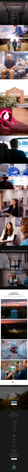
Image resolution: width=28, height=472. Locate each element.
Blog (14, 444)
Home (14, 437)
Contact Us (14, 446)
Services (14, 439)
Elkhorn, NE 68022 (14, 456)
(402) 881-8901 (14, 452)
